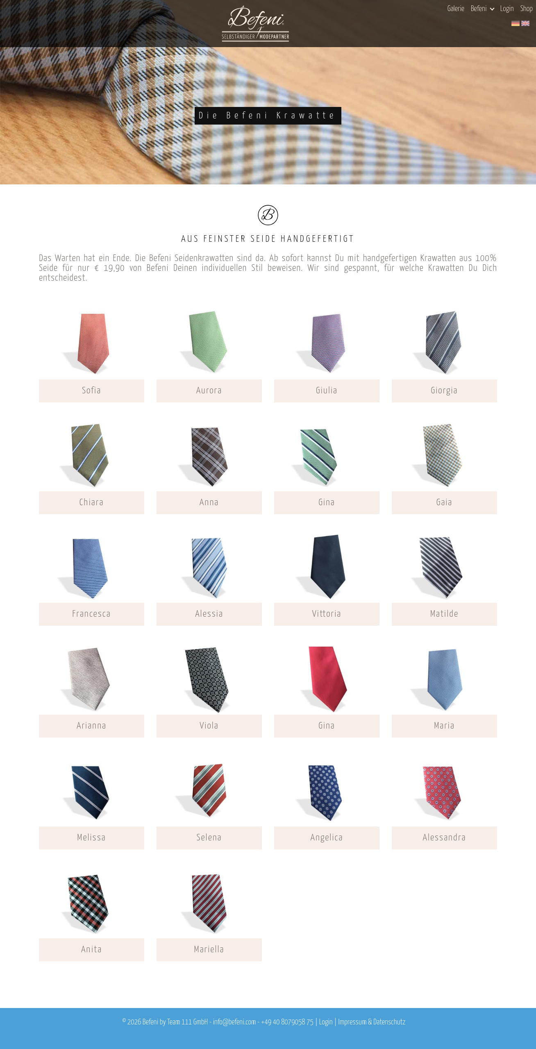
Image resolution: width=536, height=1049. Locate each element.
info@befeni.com (234, 1022)
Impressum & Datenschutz (371, 1022)
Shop (526, 9)
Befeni (482, 9)
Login (507, 9)
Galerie (455, 9)
